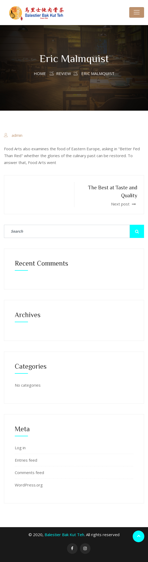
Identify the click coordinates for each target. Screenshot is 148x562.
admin (17, 135)
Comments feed (29, 472)
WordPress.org (29, 485)
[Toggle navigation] (136, 12)
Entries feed (26, 460)
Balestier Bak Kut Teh (64, 534)
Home (40, 73)
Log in (20, 447)
